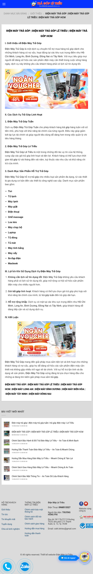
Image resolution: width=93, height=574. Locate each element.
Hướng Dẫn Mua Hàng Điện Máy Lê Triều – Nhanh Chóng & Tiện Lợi (42, 458)
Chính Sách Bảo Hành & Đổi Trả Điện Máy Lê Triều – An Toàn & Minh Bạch (45, 440)
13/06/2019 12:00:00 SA (19, 443)
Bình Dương (32, 56)
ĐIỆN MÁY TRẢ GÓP (15, 384)
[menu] (4, 4)
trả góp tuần (48, 295)
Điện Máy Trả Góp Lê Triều (22, 146)
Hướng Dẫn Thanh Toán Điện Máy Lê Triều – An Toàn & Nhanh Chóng (43, 449)
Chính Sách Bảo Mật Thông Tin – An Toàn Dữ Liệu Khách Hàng (40, 476)
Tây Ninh (58, 56)
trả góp (65, 127)
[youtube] (86, 504)
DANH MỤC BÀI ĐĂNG (15, 13)
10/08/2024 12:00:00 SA (19, 426)
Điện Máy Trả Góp (31, 43)
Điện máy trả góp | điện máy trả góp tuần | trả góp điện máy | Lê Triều (43, 423)
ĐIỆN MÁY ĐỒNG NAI (40, 393)
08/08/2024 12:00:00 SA (19, 435)
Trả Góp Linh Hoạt (32, 114)
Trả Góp (43, 171)
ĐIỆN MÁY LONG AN (22, 389)
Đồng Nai (45, 56)
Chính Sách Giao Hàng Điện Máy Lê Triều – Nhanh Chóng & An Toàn (42, 467)
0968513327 (64, 507)
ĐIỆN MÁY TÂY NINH (16, 393)
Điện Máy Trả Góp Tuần (20, 121)
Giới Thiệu (36, 13)
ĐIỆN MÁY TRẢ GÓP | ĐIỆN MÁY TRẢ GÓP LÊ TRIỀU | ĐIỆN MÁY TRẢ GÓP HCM (47, 432)
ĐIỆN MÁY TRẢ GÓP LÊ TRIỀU (43, 384)
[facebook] (81, 504)
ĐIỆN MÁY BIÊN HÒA (73, 389)
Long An (20, 56)
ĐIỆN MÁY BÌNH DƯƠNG (48, 389)
